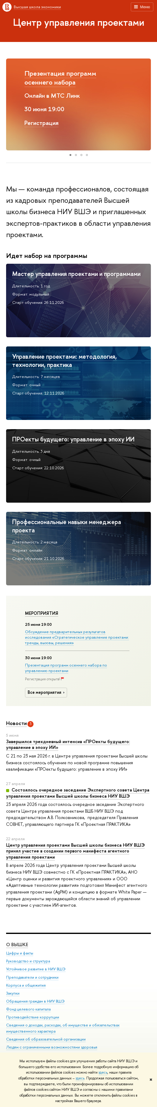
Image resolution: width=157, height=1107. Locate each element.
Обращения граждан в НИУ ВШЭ (35, 1001)
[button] (11, 104)
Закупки (13, 993)
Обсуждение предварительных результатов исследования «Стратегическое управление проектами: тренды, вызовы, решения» (77, 637)
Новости (16, 723)
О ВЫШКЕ (17, 944)
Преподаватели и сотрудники (32, 977)
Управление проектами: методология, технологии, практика (64, 360)
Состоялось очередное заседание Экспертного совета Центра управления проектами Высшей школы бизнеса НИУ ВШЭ (77, 793)
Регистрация (41, 123)
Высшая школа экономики (37, 6)
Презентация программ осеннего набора (60, 78)
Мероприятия (41, 613)
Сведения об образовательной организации (46, 1039)
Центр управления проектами (78, 22)
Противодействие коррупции (32, 1017)
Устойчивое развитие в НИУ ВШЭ (36, 969)
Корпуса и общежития (26, 985)
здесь (102, 1072)
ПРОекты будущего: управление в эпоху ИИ (73, 439)
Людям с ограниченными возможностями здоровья (51, 1047)
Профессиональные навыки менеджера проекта (66, 526)
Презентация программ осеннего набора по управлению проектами (66, 667)
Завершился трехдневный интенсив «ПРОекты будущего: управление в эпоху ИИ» (68, 744)
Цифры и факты (19, 953)
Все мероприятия (47, 692)
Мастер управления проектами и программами (76, 274)
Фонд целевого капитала (28, 1009)
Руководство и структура (28, 961)
